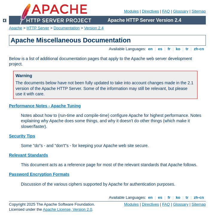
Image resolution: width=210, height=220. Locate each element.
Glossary (180, 11)
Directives (150, 11)
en (150, 49)
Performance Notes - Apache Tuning (45, 105)
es (160, 49)
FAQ (166, 11)
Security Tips (22, 136)
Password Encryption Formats (39, 174)
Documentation (66, 28)
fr (169, 49)
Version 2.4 (94, 28)
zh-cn (199, 49)
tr (187, 49)
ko (178, 49)
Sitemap (198, 11)
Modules (131, 11)
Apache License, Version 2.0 (67, 209)
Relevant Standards (28, 155)
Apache (15, 28)
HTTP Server (38, 28)
